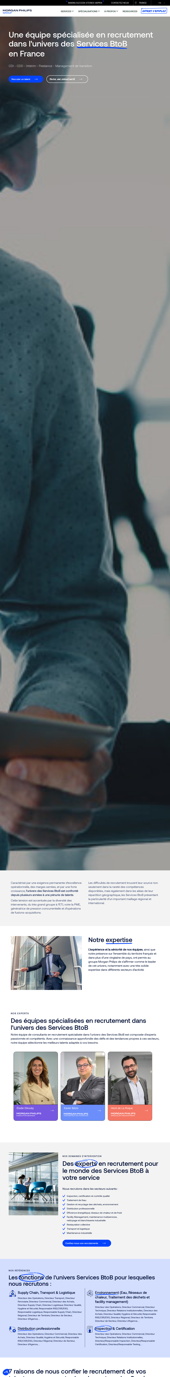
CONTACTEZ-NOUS (120, 3)
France (143, 3)
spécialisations (87, 11)
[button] (6, 1372)
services (66, 11)
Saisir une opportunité (62, 79)
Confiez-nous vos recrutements (81, 1243)
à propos (110, 11)
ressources (130, 11)
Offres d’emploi (154, 10)
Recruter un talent (21, 79)
